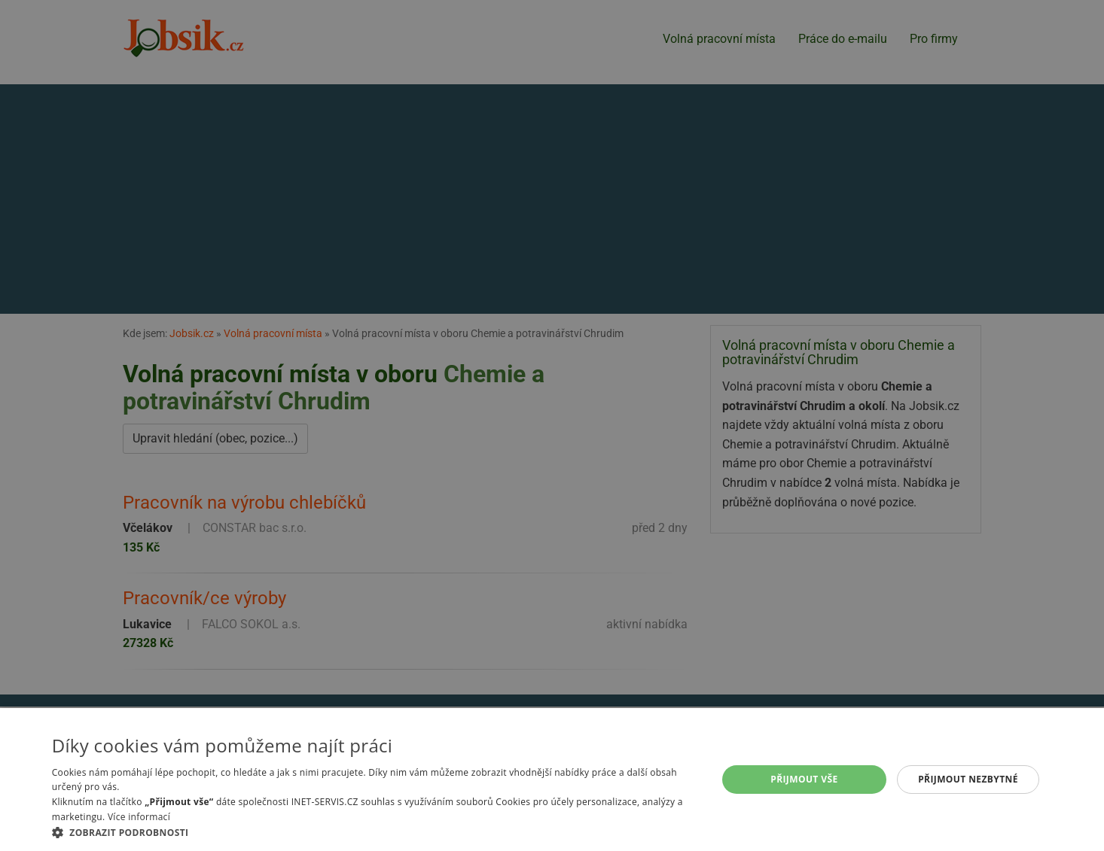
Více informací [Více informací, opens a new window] (139, 816)
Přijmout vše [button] (803, 779)
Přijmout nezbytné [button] (968, 779)
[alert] (552, 425)
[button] (374, 832)
